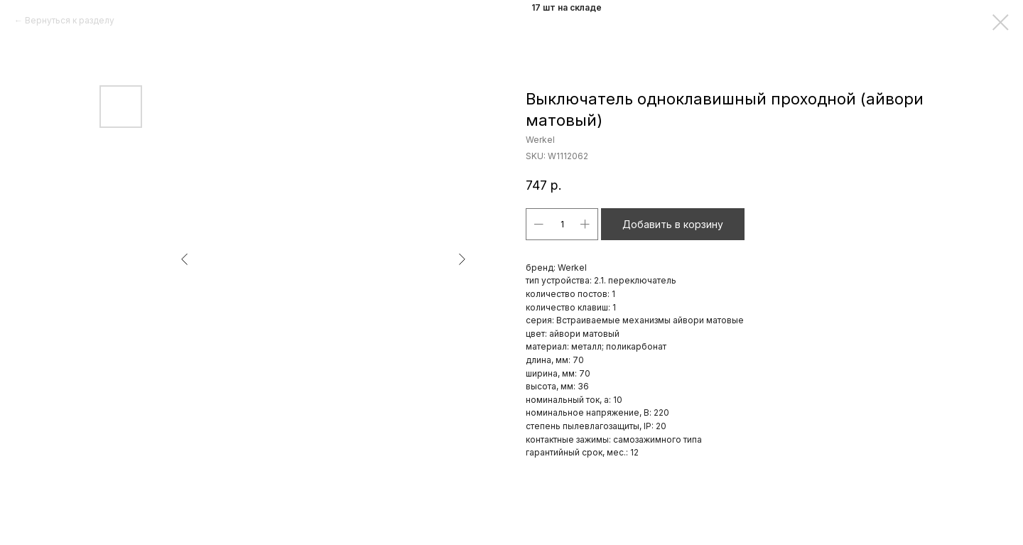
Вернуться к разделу (69, 20)
